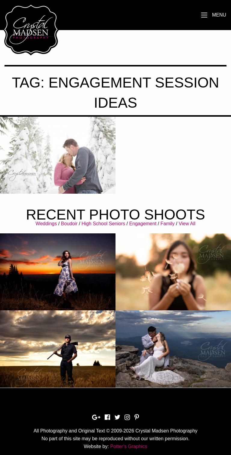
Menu (219, 14)
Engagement (142, 223)
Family (167, 223)
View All (187, 223)
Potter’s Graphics (128, 446)
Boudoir (69, 223)
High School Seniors (103, 223)
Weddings (46, 223)
